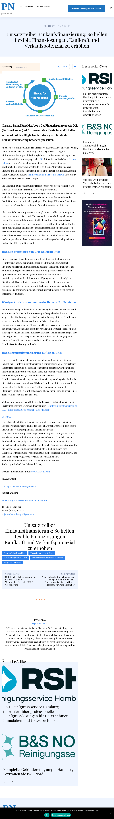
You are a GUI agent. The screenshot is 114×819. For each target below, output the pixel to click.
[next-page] (11, 782)
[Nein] (110, 813)
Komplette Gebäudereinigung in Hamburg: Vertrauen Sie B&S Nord (39, 771)
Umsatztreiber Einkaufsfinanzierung (47, 558)
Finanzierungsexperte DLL (41, 553)
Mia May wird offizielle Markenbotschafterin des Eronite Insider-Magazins (97, 181)
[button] (110, 8)
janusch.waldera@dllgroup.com (20, 514)
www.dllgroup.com (40, 471)
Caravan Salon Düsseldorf (14, 553)
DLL (42, 159)
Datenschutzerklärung (61, 815)
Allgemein (64, 26)
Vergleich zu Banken (12, 562)
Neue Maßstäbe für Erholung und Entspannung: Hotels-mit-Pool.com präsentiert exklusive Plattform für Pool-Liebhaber (58, 581)
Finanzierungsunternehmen (15, 558)
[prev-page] (5, 782)
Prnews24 (8, 67)
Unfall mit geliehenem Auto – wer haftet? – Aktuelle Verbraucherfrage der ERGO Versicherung (21, 581)
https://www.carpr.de (39, 624)
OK (47, 815)
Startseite (50, 26)
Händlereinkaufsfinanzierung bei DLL (46, 174)
